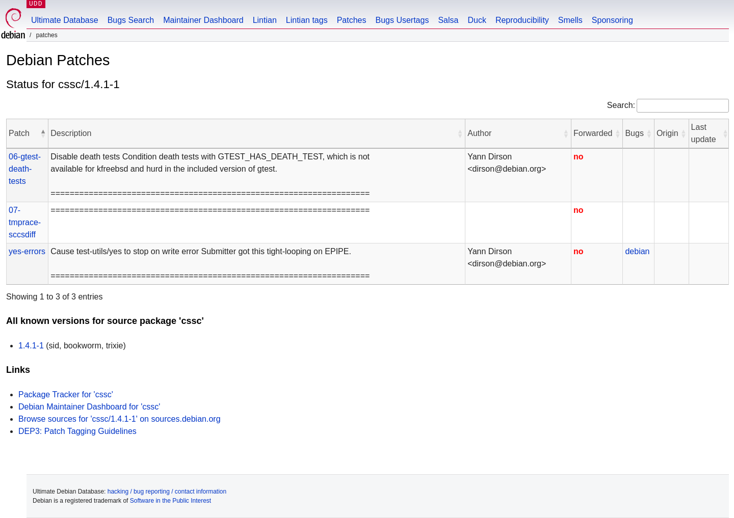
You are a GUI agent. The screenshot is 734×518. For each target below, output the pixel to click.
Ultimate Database (64, 20)
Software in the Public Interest (170, 500)
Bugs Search (131, 20)
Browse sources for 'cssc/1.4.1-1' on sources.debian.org (119, 419)
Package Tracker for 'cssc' (65, 394)
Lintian (265, 20)
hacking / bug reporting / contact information (167, 491)
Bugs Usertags (402, 20)
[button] (43, 133)
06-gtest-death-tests (25, 168)
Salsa (448, 20)
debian (637, 251)
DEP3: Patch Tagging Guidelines (77, 431)
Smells (570, 20)
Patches (351, 20)
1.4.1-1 (31, 345)
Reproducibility (522, 20)
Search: (621, 105)
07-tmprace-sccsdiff (25, 222)
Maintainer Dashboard (203, 20)
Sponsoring (612, 20)
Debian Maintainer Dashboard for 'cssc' (89, 406)
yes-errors (27, 251)
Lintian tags (307, 20)
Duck (476, 20)
